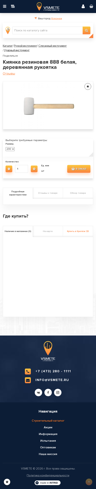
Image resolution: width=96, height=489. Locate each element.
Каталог (7, 46)
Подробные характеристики (18, 193)
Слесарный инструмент (52, 46)
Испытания (48, 440)
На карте (48, 231)
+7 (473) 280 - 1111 (48, 371)
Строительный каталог (48, 420)
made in (49, 482)
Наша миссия (48, 454)
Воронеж (56, 18)
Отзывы (9, 74)
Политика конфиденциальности (48, 475)
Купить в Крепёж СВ (78, 231)
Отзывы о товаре (48, 193)
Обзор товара (78, 193)
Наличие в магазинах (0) (18, 231)
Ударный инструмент (17, 50)
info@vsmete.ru (47, 380)
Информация (48, 434)
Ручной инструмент (25, 46)
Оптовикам (48, 447)
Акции (48, 427)
